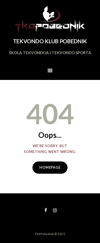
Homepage (49, 167)
